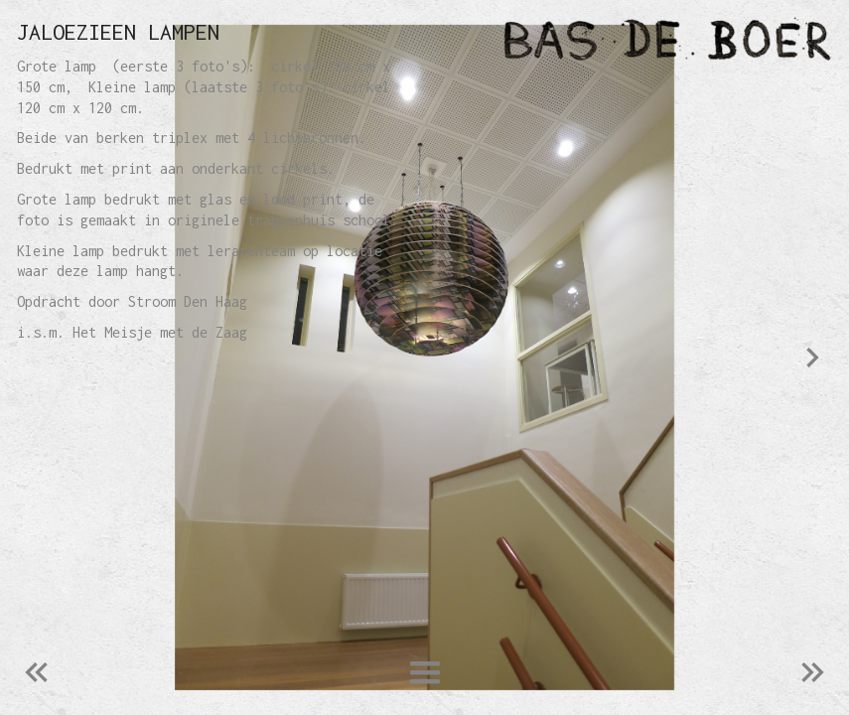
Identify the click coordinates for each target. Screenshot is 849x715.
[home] (424, 34)
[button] (424, 673)
